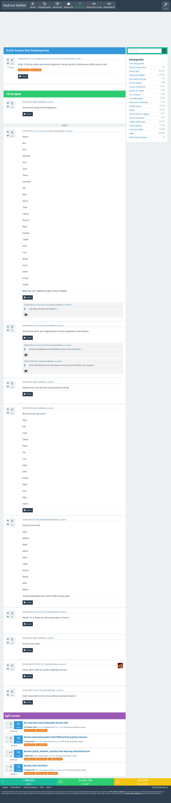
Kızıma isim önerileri (36, 765)
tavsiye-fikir (53, 773)
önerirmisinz (58, 759)
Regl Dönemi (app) (138, 137)
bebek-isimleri (35, 70)
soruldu (78, 59)
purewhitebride (59, 770)
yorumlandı (67, 305)
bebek (49, 787)
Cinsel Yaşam (135, 83)
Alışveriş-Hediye (137, 75)
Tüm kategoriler (136, 63)
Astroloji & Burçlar (137, 79)
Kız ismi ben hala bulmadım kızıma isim (46, 722)
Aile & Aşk (32, 59)
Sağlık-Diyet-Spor (137, 122)
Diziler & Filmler (137, 90)
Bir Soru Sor (79, 7)
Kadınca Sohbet (14, 5)
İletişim (5, 787)
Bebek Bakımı (109, 7)
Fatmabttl (52, 756)
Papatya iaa (57, 741)
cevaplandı (50, 102)
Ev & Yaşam (134, 94)
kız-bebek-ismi (23, 70)
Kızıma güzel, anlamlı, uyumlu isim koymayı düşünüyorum (57, 751)
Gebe (42, 787)
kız (50, 759)
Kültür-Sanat (135, 106)
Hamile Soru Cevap (94, 7)
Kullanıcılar (68, 7)
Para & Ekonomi (136, 118)
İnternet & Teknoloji (138, 102)
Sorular (33, 7)
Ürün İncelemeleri (137, 67)
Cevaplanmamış (44, 7)
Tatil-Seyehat (135, 125)
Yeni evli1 (58, 727)
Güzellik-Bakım (136, 98)
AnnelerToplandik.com (160, 787)
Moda (132, 110)
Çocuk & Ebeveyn (137, 87)
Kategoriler (57, 7)
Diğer (36, 756)
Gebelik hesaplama (30, 787)
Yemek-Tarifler (136, 129)
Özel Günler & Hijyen (139, 114)
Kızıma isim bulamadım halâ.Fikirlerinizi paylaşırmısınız (55, 737)
